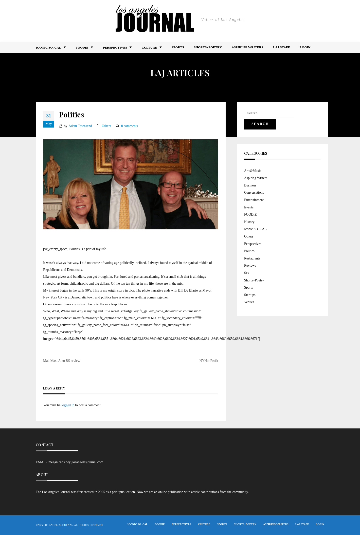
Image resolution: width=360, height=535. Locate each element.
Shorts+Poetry (208, 47)
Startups (249, 295)
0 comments (129, 126)
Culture (149, 47)
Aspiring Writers (247, 47)
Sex (246, 273)
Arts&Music (252, 171)
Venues (249, 302)
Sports (178, 47)
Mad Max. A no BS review (61, 361)
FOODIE (82, 47)
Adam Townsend (80, 126)
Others (106, 126)
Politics (249, 251)
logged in (67, 405)
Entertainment (254, 200)
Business (250, 185)
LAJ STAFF (281, 47)
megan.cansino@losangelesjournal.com (76, 462)
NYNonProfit (208, 361)
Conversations (254, 192)
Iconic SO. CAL (255, 229)
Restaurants (252, 258)
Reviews (250, 265)
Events (248, 207)
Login (305, 47)
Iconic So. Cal (48, 47)
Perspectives (115, 47)
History (249, 222)
